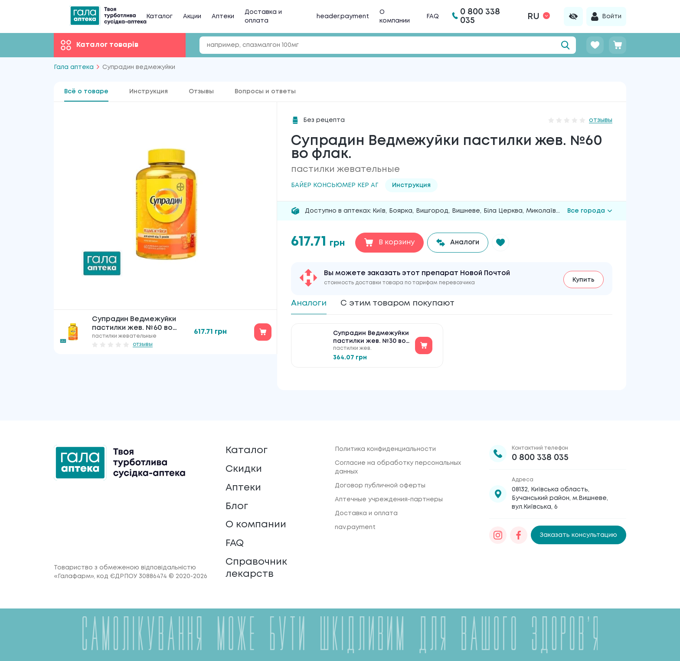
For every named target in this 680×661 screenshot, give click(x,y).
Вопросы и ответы (265, 91)
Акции (192, 16)
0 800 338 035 (540, 443)
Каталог (159, 16)
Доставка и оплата (366, 499)
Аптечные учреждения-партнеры (389, 485)
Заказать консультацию (578, 520)
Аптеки (223, 16)
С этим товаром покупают (405, 303)
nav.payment (355, 513)
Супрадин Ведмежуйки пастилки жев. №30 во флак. (371, 340)
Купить (583, 279)
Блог (238, 498)
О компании (258, 518)
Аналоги (310, 303)
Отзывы (201, 91)
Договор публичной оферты (380, 471)
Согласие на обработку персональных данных (398, 453)
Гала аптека (74, 67)
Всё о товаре (86, 91)
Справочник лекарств (258, 566)
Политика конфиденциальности (385, 434)
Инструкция (148, 91)
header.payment (343, 16)
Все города (589, 211)
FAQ (432, 16)
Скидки (245, 457)
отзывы (143, 344)
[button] (503, 242)
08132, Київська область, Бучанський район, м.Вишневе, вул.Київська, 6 (560, 484)
